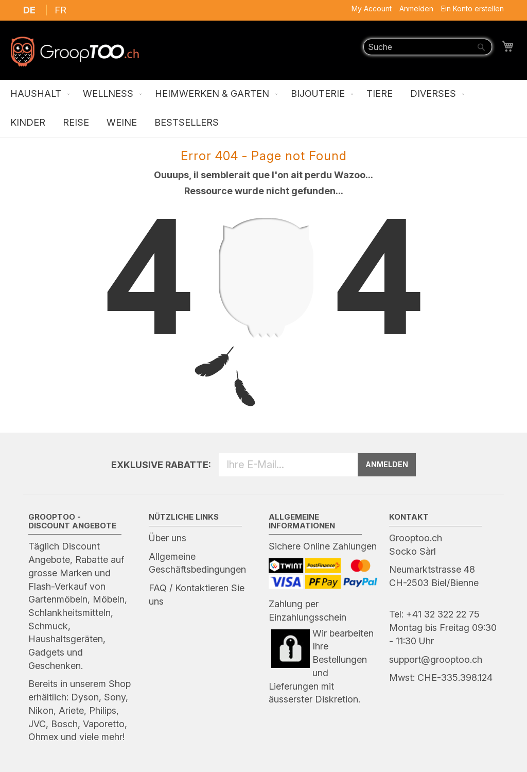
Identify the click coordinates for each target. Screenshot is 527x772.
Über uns (167, 538)
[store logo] (74, 51)
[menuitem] (38, 94)
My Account (372, 8)
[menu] (263, 109)
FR (60, 10)
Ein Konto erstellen (472, 8)
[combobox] (427, 47)
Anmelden (416, 8)
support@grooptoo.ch (435, 659)
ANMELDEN (386, 464)
